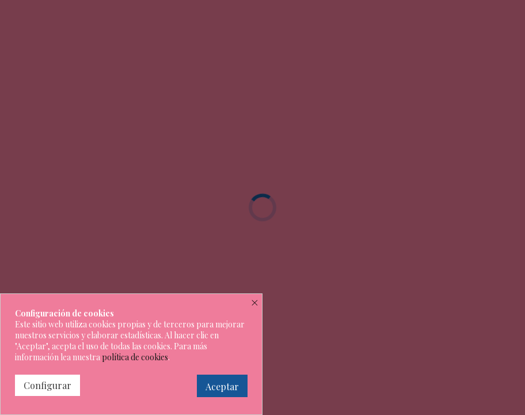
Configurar (47, 385)
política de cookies (135, 357)
